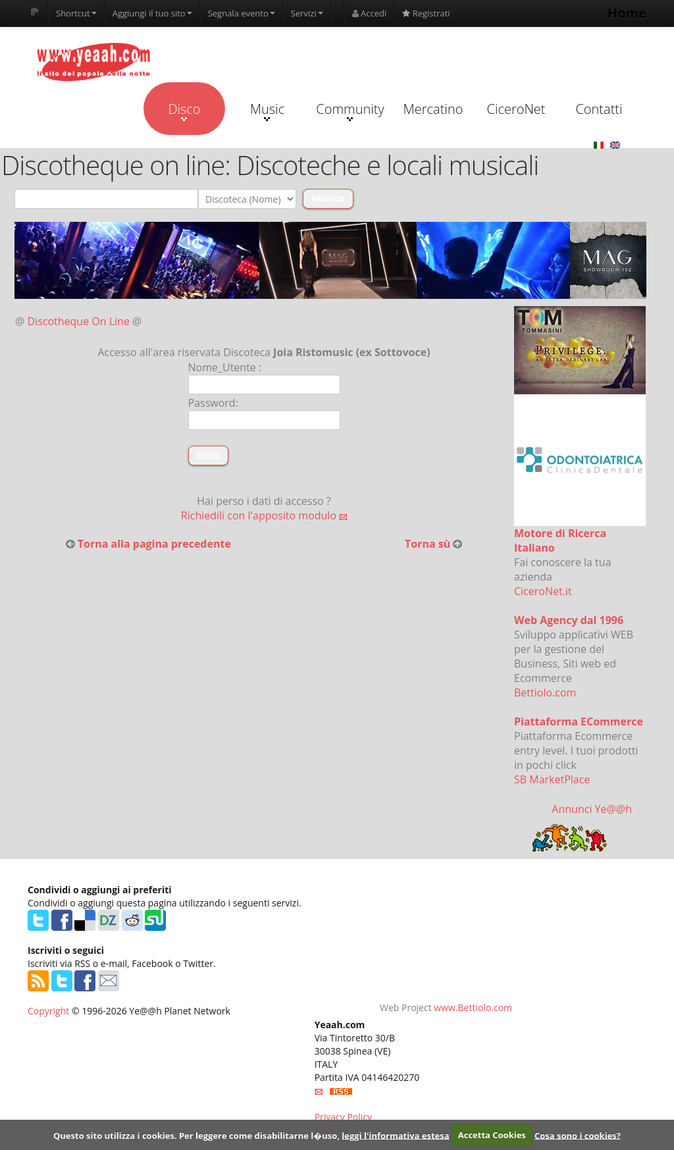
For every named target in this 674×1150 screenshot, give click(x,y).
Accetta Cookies (492, 1135)
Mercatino (433, 109)
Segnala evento (241, 13)
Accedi (369, 13)
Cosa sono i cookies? (577, 1135)
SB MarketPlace (552, 779)
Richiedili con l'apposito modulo (264, 515)
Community (350, 110)
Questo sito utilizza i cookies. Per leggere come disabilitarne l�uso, (196, 1135)
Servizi (307, 13)
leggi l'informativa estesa (395, 1135)
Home (627, 13)
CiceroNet (515, 109)
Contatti (598, 109)
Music (267, 110)
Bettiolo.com (545, 692)
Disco (184, 110)
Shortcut (76, 13)
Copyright (48, 1011)
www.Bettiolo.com (473, 1007)
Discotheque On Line (79, 321)
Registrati (426, 13)
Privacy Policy (343, 1117)
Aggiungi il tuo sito (152, 13)
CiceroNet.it (543, 591)
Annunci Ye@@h (592, 809)
